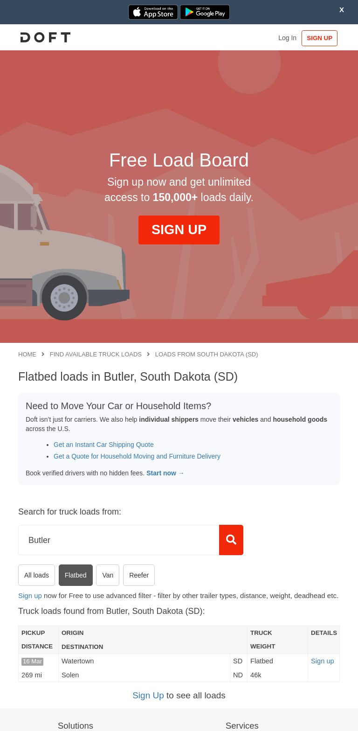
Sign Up (148, 695)
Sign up (30, 595)
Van (107, 575)
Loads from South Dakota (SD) (206, 354)
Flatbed (76, 575)
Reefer (139, 575)
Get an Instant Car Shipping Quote (104, 444)
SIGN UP (318, 38)
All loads (36, 575)
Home (27, 354)
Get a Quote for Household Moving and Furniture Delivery (137, 456)
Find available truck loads (96, 354)
